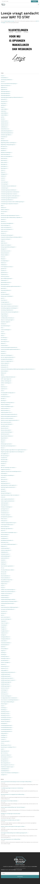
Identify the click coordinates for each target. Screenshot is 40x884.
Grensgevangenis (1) (5, 302)
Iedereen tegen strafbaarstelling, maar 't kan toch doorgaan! (13, 807)
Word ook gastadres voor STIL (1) (7, 764)
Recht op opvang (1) (5, 534)
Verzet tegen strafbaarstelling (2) (7, 701)
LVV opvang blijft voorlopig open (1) (8, 392)
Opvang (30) (3, 491)
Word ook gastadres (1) (5, 762)
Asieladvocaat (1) (4, 121)
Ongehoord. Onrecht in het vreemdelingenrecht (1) (11, 471)
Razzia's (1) (3, 530)
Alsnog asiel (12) (4, 101)
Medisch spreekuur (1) (5, 410)
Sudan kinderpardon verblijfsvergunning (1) (9, 607)
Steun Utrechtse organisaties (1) (7, 566)
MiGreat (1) (3, 439)
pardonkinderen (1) (4, 510)
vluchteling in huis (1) (5, 711)
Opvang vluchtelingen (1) (6, 493)
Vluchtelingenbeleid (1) (5, 719)
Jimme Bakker (34, 866)
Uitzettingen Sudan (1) (5, 658)
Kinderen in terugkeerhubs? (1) (7, 361)
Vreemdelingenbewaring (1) (6, 727)
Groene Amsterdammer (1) (6, 304)
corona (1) (3, 178)
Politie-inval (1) (4, 518)
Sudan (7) (3, 605)
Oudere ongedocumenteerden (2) (7, 501)
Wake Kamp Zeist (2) (5, 751)
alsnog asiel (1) (4, 99)
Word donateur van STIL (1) (6, 756)
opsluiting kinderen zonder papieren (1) (8, 485)
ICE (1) (2, 327)
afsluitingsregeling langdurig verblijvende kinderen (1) (12, 97)
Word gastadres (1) (4, 760)
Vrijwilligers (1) (4, 737)
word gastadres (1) (4, 758)
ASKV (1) (2, 138)
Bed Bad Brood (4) (4, 140)
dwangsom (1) (3, 249)
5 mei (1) (2, 75)
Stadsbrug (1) (3, 564)
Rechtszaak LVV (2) (4, 542)
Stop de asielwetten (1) (5, 577)
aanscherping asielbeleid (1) (6, 79)
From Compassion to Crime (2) (6, 266)
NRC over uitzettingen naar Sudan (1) (8, 467)
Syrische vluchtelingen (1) (6, 619)
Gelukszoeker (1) (4, 280)
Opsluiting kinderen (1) (5, 483)
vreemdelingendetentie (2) (6, 729)
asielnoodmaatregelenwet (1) (7, 130)
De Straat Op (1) (4, 211)
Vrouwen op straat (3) (5, 741)
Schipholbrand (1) (4, 552)
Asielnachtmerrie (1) (5, 128)
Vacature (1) (3, 664)
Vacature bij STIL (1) (5, 666)
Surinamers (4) (4, 611)
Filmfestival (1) (4, 264)
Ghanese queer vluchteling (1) (7, 296)
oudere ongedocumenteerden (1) (7, 499)
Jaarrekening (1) (4, 337)
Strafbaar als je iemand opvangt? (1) (8, 591)
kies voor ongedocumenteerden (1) (8, 357)
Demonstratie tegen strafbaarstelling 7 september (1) (11, 217)
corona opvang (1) (4, 182)
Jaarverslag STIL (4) (4, 341)
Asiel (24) (2, 119)
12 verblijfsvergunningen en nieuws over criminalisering (12, 788)
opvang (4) (3, 489)
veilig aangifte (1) (4, 670)
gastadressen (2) (4, 272)
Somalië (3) (3, 560)
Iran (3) (2, 331)
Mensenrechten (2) (4, 428)
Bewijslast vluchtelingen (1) (6, 152)
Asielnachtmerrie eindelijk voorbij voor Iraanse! (10, 820)
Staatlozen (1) (3, 562)
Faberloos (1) (3, 262)
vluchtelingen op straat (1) (6, 717)
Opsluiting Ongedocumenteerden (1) (8, 487)
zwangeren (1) (4, 774)
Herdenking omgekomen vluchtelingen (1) (9, 308)
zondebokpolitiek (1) (5, 768)
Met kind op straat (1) (5, 434)
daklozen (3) (3, 207)
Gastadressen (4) (4, 274)
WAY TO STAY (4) (4, 753)
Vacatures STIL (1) (4, 668)
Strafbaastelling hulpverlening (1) (7, 603)
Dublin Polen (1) (4, 243)
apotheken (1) (3, 105)
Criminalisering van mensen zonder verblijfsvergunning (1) (12, 201)
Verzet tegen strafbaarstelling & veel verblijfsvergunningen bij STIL (14, 832)
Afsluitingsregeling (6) (5, 95)
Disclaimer (17, 864)
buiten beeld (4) (4, 158)
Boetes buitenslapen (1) (5, 154)
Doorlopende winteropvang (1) (7, 235)
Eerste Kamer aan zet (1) (5, 250)
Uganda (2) (3, 646)
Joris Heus (10, 866)
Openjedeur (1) (4, 481)
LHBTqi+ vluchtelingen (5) (6, 380)
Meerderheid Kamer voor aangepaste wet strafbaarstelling (12, 794)
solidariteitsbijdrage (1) (5, 556)
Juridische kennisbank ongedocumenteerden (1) (10, 349)
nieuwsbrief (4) (4, 457)
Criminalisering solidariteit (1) (7, 199)
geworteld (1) (3, 288)
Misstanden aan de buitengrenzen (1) (8, 445)
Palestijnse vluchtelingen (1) (6, 506)
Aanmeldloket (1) (4, 77)
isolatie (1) (3, 333)
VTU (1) (2, 743)
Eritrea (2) (3, 256)
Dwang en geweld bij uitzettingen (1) (8, 247)
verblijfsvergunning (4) (5, 674)
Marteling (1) (3, 400)
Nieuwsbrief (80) (4, 459)
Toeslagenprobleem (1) (5, 638)
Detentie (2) (3, 221)
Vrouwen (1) (3, 739)
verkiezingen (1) (4, 692)
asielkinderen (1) (4, 126)
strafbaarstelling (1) (5, 595)
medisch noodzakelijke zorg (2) (7, 406)
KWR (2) (2, 375)
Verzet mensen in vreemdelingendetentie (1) (9, 699)
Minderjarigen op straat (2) (6, 443)
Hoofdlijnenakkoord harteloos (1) (7, 317)
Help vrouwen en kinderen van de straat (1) (9, 306)
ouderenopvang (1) (4, 502)
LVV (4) (2, 390)
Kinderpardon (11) (4, 367)
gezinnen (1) (3, 292)
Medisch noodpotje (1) (5, 404)
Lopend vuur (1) (4, 388)
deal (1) (2, 213)
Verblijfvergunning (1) (5, 684)
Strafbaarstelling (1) (5, 597)
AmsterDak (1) (3, 103)
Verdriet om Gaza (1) (5, 688)
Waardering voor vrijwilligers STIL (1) (8, 747)
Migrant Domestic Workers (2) (6, 436)
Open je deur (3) (4, 479)
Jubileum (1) (3, 343)
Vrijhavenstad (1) (4, 733)
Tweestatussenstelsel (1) (5, 642)
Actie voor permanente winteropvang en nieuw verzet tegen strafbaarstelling (16, 781)
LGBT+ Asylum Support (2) (6, 378)
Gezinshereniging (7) (5, 294)
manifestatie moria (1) (5, 396)
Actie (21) (3, 81)
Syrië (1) (2, 615)
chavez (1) (3, 170)
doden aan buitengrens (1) (6, 227)
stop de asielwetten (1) (5, 575)
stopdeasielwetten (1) (5, 581)
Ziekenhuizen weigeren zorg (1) (7, 766)
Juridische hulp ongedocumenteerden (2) (9, 347)
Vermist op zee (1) (4, 693)
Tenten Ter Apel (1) (4, 623)
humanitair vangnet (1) (5, 321)
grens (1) (2, 298)
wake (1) (2, 749)
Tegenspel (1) (3, 621)
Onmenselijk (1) (4, 473)
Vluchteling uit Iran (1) (5, 715)
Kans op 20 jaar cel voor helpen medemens (9, 800)
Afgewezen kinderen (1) (5, 85)
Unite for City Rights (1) (5, 662)
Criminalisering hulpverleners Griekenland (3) (10, 191)
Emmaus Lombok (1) (5, 254)
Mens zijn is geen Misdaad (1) (6, 424)
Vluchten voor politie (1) (5, 721)
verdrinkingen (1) (4, 690)
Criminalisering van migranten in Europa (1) (9, 203)
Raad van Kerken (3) (5, 526)
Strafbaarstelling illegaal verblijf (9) (8, 599)
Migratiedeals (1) (4, 438)
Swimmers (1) (3, 613)
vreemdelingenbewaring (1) (6, 725)
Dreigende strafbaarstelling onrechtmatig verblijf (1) (11, 237)
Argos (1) (2, 107)
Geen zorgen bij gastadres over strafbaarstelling (10, 839)
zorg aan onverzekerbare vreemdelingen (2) (9, 772)
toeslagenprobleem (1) (5, 636)
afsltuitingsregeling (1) (5, 91)
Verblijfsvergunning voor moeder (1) (8, 680)
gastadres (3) (3, 268)
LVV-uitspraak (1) (4, 394)
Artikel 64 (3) (3, 111)
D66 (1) (2, 205)
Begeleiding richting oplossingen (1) (8, 144)
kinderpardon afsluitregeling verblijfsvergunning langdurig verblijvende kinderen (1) (18, 369)
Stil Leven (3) (3, 573)
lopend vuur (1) (4, 386)
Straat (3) (3, 587)
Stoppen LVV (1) (4, 583)
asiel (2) (2, 117)
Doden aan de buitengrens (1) (6, 229)
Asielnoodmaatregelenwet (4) (7, 132)
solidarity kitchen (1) (5, 558)
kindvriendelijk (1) (4, 371)
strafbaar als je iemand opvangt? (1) (8, 589)
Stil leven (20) (3, 571)
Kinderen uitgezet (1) (5, 363)
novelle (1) (3, 465)
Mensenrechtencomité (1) (6, 430)
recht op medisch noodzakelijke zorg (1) (8, 532)
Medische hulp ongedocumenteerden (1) (9, 416)
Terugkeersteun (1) (4, 630)
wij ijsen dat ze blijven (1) (6, 755)
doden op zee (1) (4, 231)
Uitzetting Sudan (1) (5, 656)
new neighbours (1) (4, 453)
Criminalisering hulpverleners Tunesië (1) (9, 193)
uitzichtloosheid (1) (4, 660)
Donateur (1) (3, 233)
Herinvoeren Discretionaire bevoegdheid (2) (9, 312)
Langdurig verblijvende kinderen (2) (8, 376)
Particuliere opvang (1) (5, 514)
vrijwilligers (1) (4, 735)
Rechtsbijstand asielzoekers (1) (7, 540)
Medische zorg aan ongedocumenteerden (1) (10, 420)
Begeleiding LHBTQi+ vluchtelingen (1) (8, 142)
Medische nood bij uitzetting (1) (7, 418)
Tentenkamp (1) (4, 625)
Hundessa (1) (3, 323)
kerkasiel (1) (3, 351)
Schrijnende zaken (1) (5, 554)
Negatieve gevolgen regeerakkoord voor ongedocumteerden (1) (13, 449)
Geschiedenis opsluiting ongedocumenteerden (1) (10, 286)
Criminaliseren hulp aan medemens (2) (8, 185)
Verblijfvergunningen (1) (6, 686)
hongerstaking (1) (4, 313)
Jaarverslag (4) (4, 339)
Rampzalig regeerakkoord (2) (6, 528)
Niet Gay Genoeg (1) (5, 455)
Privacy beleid (22, 864)
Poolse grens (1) (4, 520)
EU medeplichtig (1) (5, 260)
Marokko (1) (3, 398)
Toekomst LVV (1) (4, 632)
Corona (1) (3, 180)
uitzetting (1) (3, 652)
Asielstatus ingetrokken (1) (6, 134)
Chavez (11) (3, 172)
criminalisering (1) (4, 187)
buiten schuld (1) (4, 162)
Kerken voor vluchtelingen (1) (6, 355)
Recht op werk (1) (4, 536)
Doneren (34, 1)
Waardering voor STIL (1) (6, 745)
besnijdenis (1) (4, 148)
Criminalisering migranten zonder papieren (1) (10, 195)
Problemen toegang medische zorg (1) (8, 522)
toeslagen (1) (3, 634)
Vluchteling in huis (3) (5, 713)
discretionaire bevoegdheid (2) (7, 223)
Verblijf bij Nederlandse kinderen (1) (8, 672)
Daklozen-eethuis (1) (5, 209)
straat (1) (2, 585)
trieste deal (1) (4, 640)
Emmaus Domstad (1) (5, 252)
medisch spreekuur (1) (5, 408)
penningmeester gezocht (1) (6, 516)
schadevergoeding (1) (5, 548)
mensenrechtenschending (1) (6, 432)
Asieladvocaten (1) (4, 124)
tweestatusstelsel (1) (5, 644)
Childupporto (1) (4, 174)
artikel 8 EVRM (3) (4, 113)
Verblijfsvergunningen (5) (6, 682)
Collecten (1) (3, 176)
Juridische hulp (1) (4, 345)
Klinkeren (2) (3, 373)
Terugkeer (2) (3, 629)
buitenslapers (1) (4, 166)
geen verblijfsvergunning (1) (6, 278)
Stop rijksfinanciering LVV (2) (6, 579)
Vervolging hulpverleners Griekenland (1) (9, 697)
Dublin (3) (3, 241)
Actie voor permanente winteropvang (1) (9, 83)
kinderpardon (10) (4, 365)
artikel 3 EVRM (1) (4, 109)
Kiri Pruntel (22, 866)
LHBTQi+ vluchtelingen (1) (6, 382)
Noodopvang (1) (4, 461)
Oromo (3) (3, 497)
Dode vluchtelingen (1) (5, 225)
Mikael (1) (3, 441)
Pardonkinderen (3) (4, 512)
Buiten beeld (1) (4, 160)
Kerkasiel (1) (3, 353)
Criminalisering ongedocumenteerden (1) (9, 197)
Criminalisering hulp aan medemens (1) (8, 189)
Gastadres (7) (3, 270)
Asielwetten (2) (4, 136)
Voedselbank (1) (4, 723)
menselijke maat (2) (4, 426)
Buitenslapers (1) (4, 168)
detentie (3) (3, 219)
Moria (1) (2, 447)
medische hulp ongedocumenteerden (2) (9, 414)
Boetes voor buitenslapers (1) (6, 156)
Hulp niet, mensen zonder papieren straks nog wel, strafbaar (13, 826)
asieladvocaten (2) (4, 122)
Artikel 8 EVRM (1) (4, 115)
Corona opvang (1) (4, 184)
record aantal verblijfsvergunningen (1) (8, 544)
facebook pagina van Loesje (9, 21)
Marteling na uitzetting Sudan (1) (7, 402)
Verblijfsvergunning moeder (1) (7, 678)
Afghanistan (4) (4, 89)
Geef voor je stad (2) (5, 276)
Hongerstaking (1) (4, 315)
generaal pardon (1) (5, 284)
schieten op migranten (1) (6, 550)
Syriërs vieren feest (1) (5, 617)
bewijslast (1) (3, 150)
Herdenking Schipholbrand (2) (7, 310)
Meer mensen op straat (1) (6, 422)
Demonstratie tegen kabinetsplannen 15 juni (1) (10, 215)
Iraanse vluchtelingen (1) (6, 329)
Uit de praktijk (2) (4, 648)
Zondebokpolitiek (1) (5, 770)
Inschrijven (20, 876)
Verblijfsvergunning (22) (5, 676)
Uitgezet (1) (3, 650)
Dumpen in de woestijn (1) (6, 245)
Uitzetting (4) (3, 654)
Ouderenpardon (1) (4, 504)
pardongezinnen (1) (5, 508)
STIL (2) (2, 567)
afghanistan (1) (4, 87)
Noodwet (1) (3, 463)
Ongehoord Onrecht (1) (5, 469)
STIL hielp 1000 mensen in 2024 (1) (7, 569)
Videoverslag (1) (4, 703)
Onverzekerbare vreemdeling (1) (7, 475)
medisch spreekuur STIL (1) (6, 412)
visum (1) (2, 705)
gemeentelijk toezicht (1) (6, 282)
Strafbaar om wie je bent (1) (6, 593)
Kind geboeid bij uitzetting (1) (7, 359)
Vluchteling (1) (4, 709)
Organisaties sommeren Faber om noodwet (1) (10, 495)
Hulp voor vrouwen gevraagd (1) (7, 319)
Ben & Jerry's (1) (4, 146)
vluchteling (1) (3, 707)
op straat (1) (3, 477)
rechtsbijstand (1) (4, 538)
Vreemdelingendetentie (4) (6, 731)
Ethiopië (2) (3, 258)
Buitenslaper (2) (4, 164)
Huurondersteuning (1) (5, 325)
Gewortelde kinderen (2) (6, 290)
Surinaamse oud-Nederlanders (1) (7, 609)
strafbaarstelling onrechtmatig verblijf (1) (9, 601)
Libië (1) (2, 384)
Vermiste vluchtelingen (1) (6, 695)
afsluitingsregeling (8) (5, 93)
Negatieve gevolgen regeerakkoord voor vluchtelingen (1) (12, 451)
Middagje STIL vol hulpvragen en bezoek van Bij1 (10, 813)
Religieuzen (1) (4, 546)
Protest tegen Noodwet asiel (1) (7, 524)
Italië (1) (2, 335)
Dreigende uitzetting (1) (5, 239)
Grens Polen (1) (4, 300)
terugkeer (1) (3, 627)
